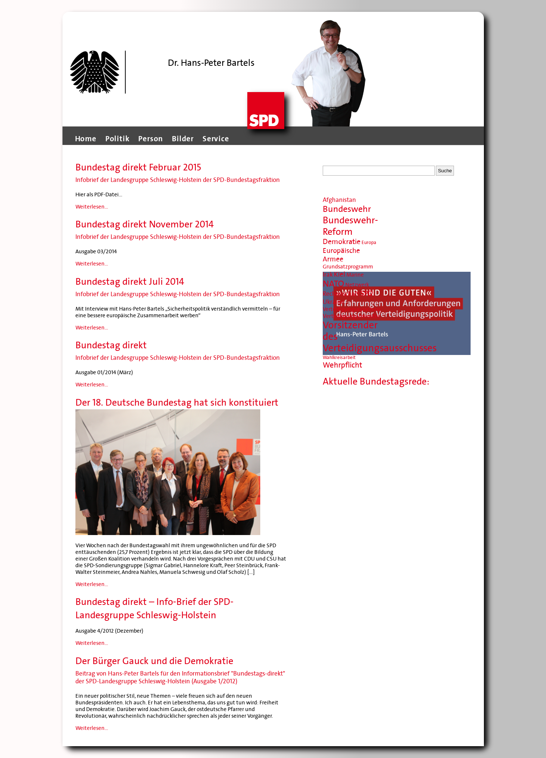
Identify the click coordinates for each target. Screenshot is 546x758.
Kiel (339, 274)
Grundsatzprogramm (348, 266)
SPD (366, 293)
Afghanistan (339, 200)
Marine (355, 274)
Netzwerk (357, 284)
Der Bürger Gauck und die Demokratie (154, 661)
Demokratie (341, 241)
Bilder (183, 138)
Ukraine (333, 302)
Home (85, 138)
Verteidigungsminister (351, 315)
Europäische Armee (341, 254)
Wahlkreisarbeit (339, 358)
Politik (117, 138)
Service (216, 138)
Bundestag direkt (111, 345)
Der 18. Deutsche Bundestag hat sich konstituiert (176, 402)
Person (150, 138)
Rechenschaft (341, 294)
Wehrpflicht (342, 365)
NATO (333, 283)
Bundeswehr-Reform (350, 225)
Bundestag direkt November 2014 (144, 224)
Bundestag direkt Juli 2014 (129, 281)
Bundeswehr (347, 209)
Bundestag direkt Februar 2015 (138, 167)
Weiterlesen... (91, 206)
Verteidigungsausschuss (352, 309)
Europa (369, 243)
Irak (328, 274)
